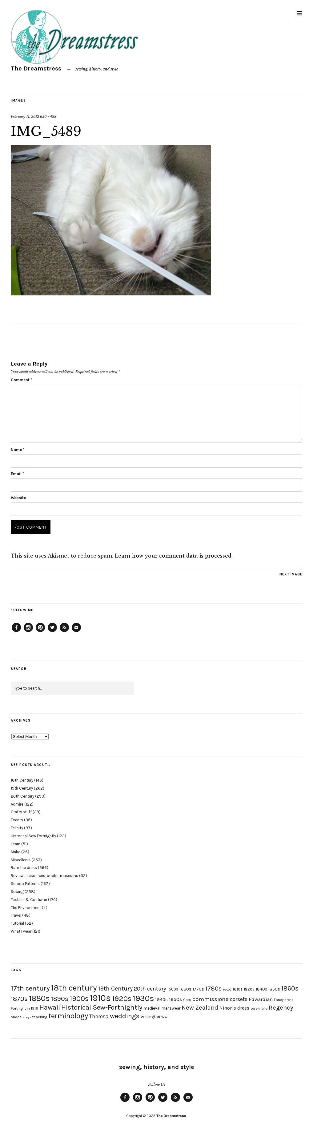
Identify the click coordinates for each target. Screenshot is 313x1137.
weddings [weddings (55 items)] (124, 1016)
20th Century (22, 796)
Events (17, 820)
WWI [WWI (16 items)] (164, 1017)
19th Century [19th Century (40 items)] (115, 988)
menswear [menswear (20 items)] (171, 1008)
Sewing (17, 891)
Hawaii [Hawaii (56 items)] (49, 1007)
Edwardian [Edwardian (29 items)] (261, 999)
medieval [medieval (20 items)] (152, 1008)
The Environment (26, 907)
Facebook (16, 631)
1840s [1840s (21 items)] (261, 989)
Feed (64, 631)
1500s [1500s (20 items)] (172, 989)
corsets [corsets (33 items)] (238, 999)
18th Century (22, 780)
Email (17, 473)
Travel (16, 915)
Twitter (52, 631)
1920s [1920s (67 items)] (121, 998)
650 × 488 (48, 116)
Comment (21, 380)
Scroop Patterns (25, 883)
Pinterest (40, 631)
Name (17, 449)
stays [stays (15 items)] (27, 1017)
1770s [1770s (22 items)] (198, 989)
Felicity (17, 828)
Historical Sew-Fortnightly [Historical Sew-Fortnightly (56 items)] (101, 1007)
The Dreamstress (36, 68)
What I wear (21, 931)
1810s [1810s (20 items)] (238, 989)
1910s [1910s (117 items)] (100, 998)
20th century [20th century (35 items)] (150, 988)
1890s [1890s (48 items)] (59, 999)
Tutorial (17, 923)
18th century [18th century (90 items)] (74, 988)
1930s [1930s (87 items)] (143, 998)
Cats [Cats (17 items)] (187, 1000)
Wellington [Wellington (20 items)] (150, 1017)
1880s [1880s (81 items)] (39, 998)
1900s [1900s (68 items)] (79, 998)
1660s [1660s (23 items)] (185, 989)
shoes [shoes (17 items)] (16, 1017)
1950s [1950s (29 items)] (175, 999)
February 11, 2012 (25, 116)
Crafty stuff (21, 812)
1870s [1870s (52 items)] (19, 999)
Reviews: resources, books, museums (44, 875)
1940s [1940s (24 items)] (161, 999)
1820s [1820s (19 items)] (249, 989)
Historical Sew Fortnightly (33, 836)
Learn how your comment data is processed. (174, 556)
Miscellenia (20, 860)
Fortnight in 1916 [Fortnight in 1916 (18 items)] (24, 1008)
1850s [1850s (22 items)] (274, 989)
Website (18, 497)
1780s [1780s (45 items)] (213, 988)
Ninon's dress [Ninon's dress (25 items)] (234, 1008)
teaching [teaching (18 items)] (39, 1017)
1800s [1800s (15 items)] (227, 989)
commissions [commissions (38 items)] (210, 999)
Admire (17, 804)
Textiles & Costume (29, 899)
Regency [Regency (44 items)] (281, 1007)
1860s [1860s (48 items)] (290, 988)
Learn (15, 844)
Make (15, 852)
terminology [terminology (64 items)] (68, 1015)
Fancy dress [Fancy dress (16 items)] (283, 1000)
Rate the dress (24, 867)
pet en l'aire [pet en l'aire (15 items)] (259, 1009)
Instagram (28, 631)
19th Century (22, 788)
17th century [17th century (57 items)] (30, 988)
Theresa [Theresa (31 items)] (99, 1016)
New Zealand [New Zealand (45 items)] (200, 1007)
